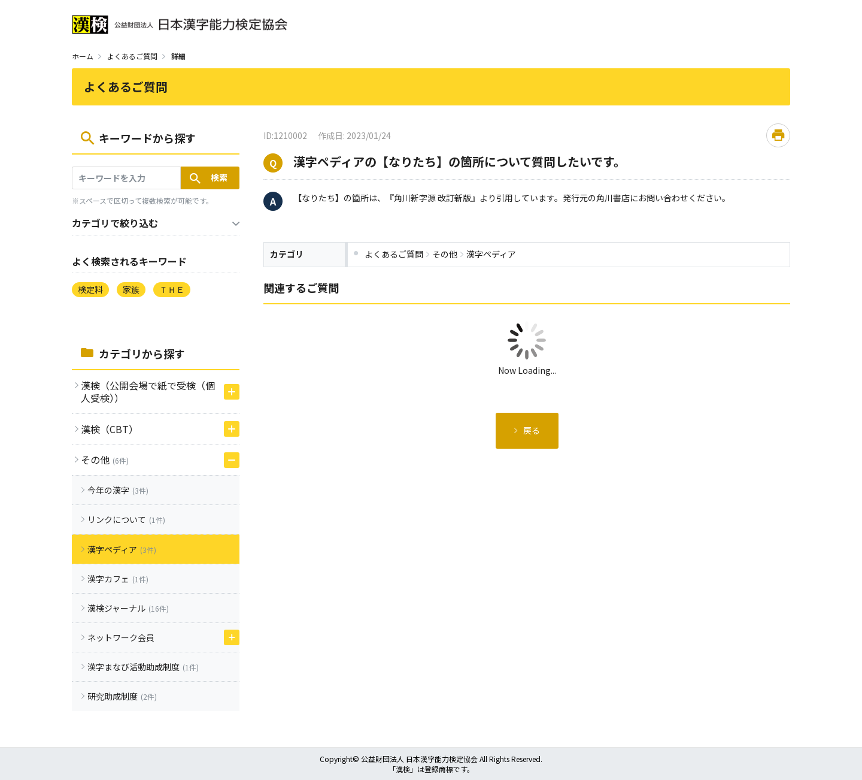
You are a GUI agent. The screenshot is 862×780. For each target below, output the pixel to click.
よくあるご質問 (132, 56)
